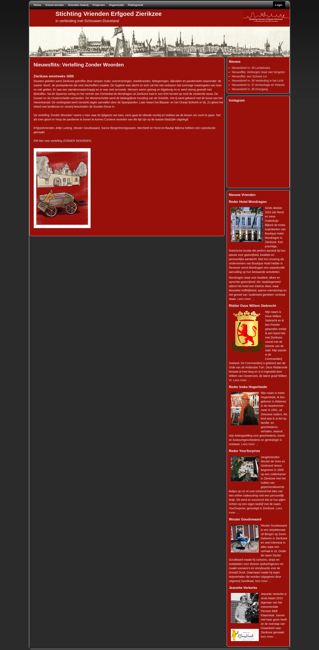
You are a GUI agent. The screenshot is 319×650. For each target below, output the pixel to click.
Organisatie (116, 4)
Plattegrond (135, 4)
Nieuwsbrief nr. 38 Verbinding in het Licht (257, 80)
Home (37, 4)
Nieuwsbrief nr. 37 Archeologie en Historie (258, 85)
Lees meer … (246, 299)
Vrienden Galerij (78, 4)
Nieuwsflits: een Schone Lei (249, 76)
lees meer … (263, 581)
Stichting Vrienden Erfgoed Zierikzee (109, 13)
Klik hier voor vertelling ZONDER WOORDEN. (63, 140)
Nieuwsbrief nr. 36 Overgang (250, 89)
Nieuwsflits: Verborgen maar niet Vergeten (258, 72)
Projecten (99, 4)
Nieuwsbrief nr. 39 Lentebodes (251, 67)
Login (278, 4)
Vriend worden (54, 4)
